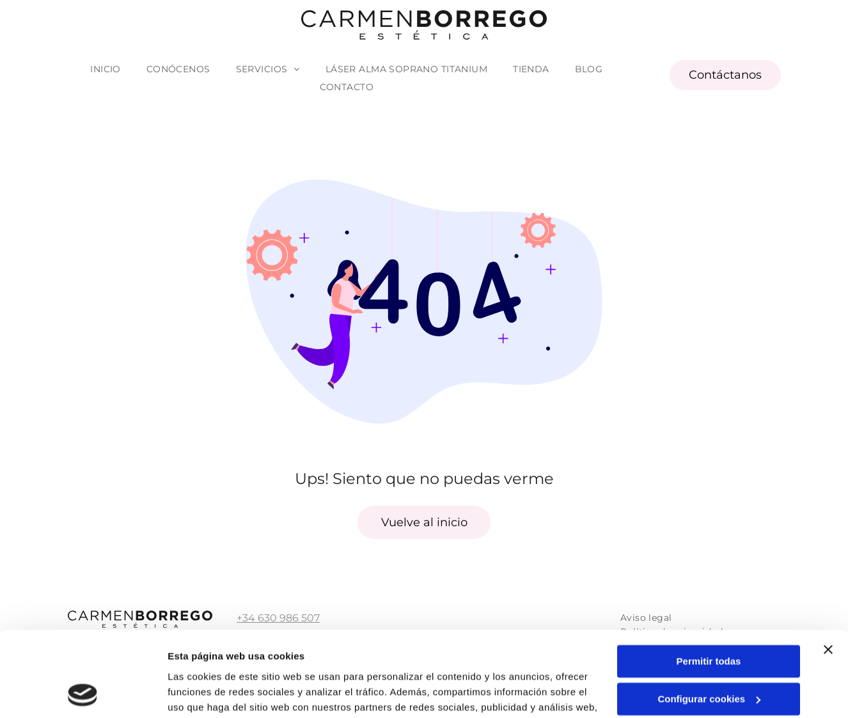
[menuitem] (105, 69)
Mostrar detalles (205, 692)
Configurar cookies (708, 619)
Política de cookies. (492, 657)
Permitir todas (709, 581)
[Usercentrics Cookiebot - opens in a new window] (83, 693)
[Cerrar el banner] (828, 569)
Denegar (708, 656)
